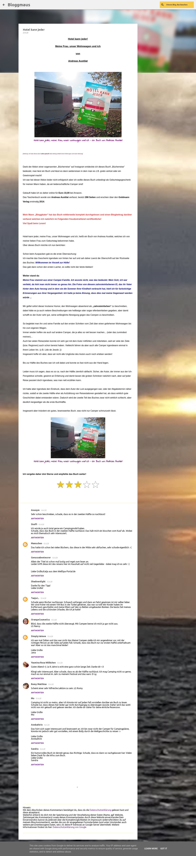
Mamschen (36, 543)
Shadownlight (38, 581)
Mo (32, 698)
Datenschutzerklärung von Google (69, 827)
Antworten (37, 518)
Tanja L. (35, 598)
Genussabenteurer (41, 557)
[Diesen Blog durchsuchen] (179, 4)
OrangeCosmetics (40, 619)
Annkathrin (37, 725)
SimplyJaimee (38, 636)
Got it (163, 848)
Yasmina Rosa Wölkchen (43, 662)
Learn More (151, 848)
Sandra (34, 749)
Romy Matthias (39, 684)
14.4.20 (43, 510)
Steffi (34, 524)
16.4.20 (46, 725)
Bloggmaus (19, 4)
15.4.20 (41, 524)
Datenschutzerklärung (100, 810)
